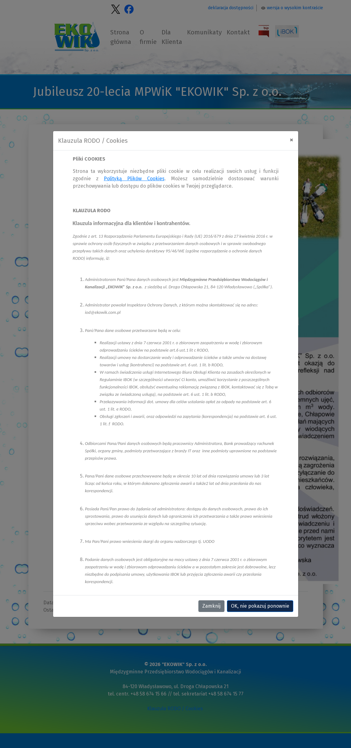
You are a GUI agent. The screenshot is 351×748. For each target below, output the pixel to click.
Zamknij (211, 606)
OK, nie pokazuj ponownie (260, 606)
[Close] (291, 139)
